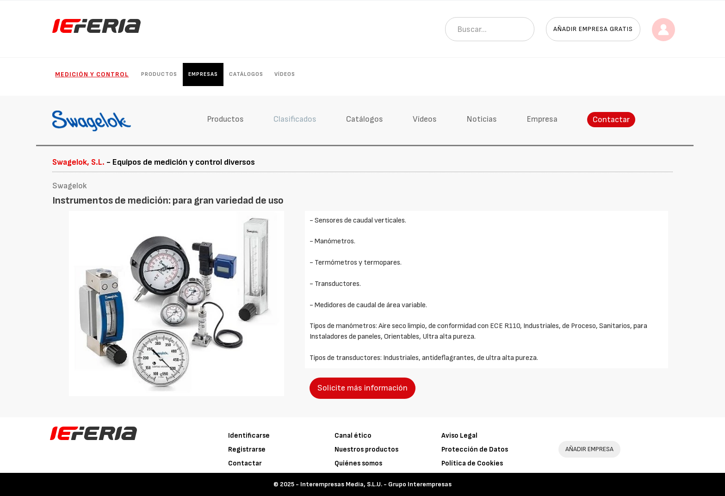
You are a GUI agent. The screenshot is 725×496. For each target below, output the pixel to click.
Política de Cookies (472, 463)
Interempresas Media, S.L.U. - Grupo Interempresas (376, 484)
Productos (159, 74)
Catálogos (246, 74)
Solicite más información (362, 388)
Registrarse (247, 449)
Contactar (611, 119)
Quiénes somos (358, 463)
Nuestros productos (366, 449)
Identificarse (249, 435)
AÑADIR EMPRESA (589, 449)
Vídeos (284, 74)
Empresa (542, 119)
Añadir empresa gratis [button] (593, 29)
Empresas (203, 74)
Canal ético (353, 435)
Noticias (481, 119)
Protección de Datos (474, 449)
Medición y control (92, 74)
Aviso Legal (459, 435)
